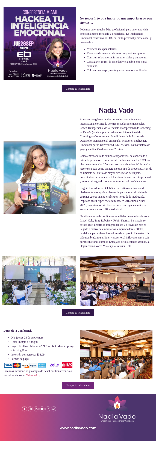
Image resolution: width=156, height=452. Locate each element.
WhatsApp (33, 375)
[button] (78, 88)
